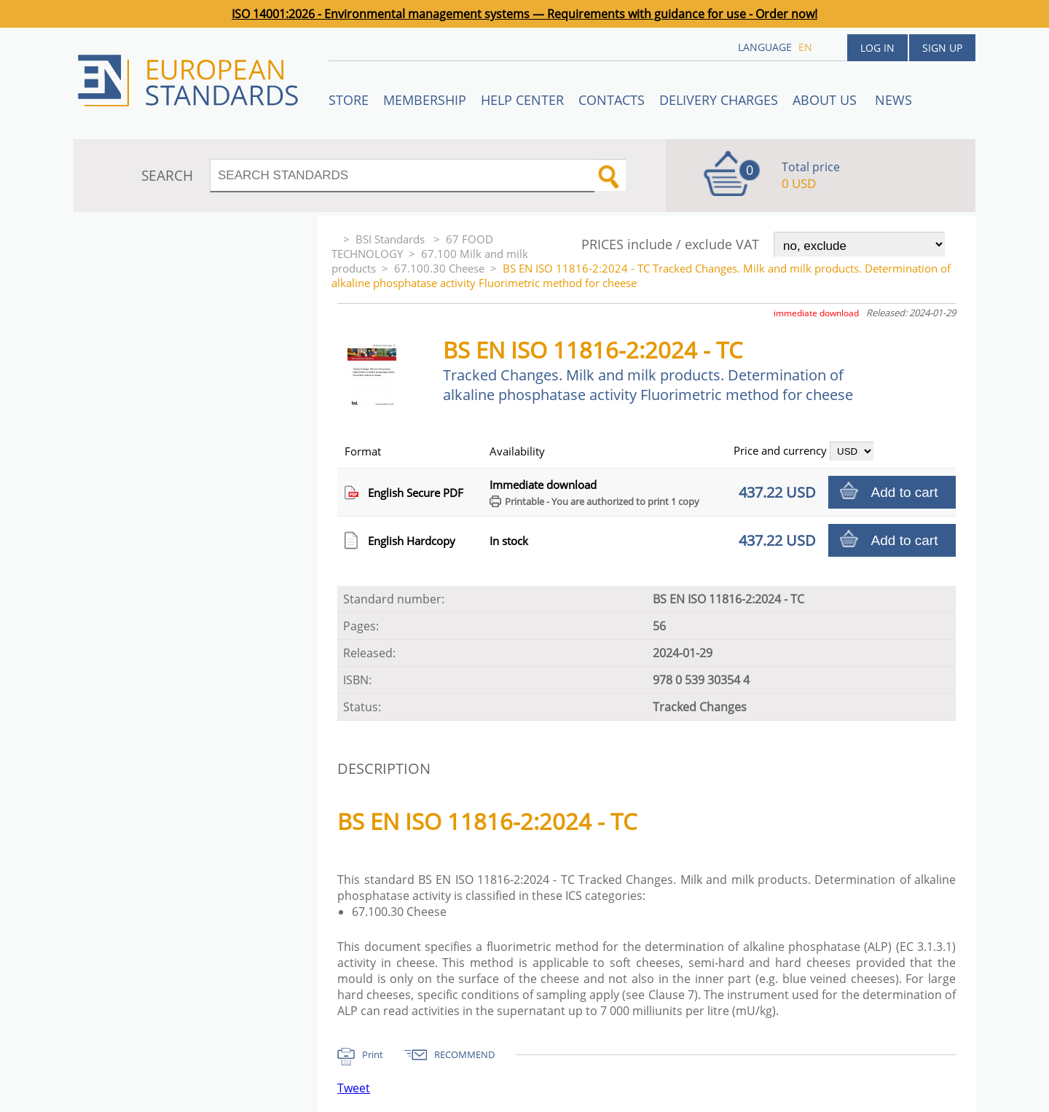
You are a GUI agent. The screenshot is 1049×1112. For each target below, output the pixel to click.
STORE (349, 100)
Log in (877, 48)
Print (372, 1054)
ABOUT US (826, 100)
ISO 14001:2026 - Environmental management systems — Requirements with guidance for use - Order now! (524, 14)
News (893, 100)
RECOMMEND (464, 1054)
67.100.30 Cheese (439, 268)
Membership (424, 100)
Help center (522, 100)
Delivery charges (718, 100)
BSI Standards (391, 239)
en (805, 47)
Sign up (942, 48)
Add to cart (904, 492)
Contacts (611, 100)
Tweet (353, 1088)
